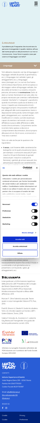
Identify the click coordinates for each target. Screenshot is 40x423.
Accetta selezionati (20, 246)
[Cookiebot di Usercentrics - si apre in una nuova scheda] (24, 168)
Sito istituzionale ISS (10, 395)
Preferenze (24, 420)
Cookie (4, 420)
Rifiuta (20, 253)
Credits (4, 415)
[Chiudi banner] (37, 168)
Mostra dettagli (27, 233)
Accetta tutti (20, 239)
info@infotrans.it (13, 392)
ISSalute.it (6, 398)
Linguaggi (7, 65)
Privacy (22, 415)
